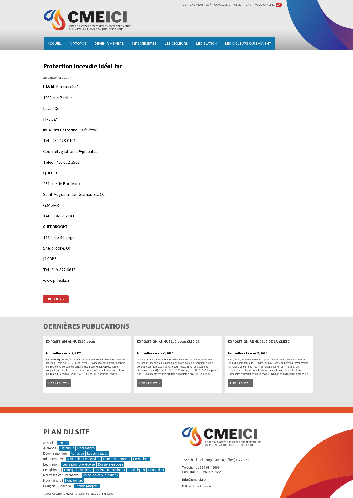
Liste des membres (116, 459)
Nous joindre (264, 4)
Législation (206, 43)
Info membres (144, 43)
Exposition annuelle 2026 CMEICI (168, 341)
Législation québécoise (78, 464)
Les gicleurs (176, 43)
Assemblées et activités (83, 459)
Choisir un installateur (110, 470)
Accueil (55, 43)
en (278, 4)
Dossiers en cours (110, 464)
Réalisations (86, 448)
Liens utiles (156, 470)
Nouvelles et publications (232, 4)
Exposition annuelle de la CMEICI (259, 341)
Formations (141, 459)
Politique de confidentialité (197, 486)
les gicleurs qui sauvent (248, 43)
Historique (67, 448)
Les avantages (97, 453)
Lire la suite (57, 383)
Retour (54, 299)
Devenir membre (109, 43)
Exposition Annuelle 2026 (70, 341)
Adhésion (77, 453)
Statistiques (136, 470)
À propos (78, 43)
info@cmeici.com (195, 479)
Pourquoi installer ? (78, 470)
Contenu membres (196, 4)
